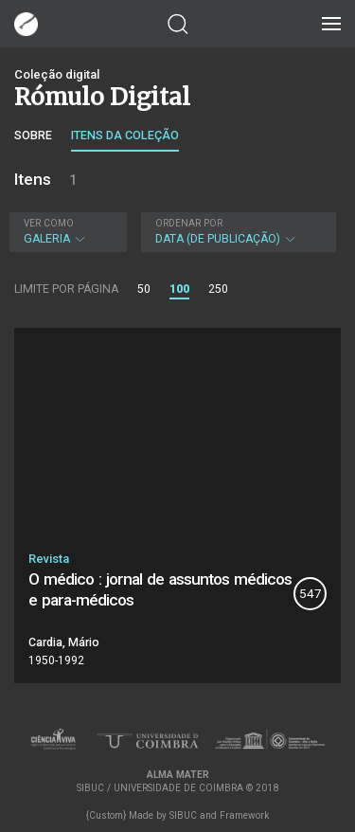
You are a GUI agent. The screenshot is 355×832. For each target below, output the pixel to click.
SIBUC (183, 815)
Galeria (66, 231)
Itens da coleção (125, 135)
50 (144, 289)
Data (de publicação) (236, 231)
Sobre (33, 135)
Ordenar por (188, 223)
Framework (244, 815)
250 (218, 289)
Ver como (49, 223)
